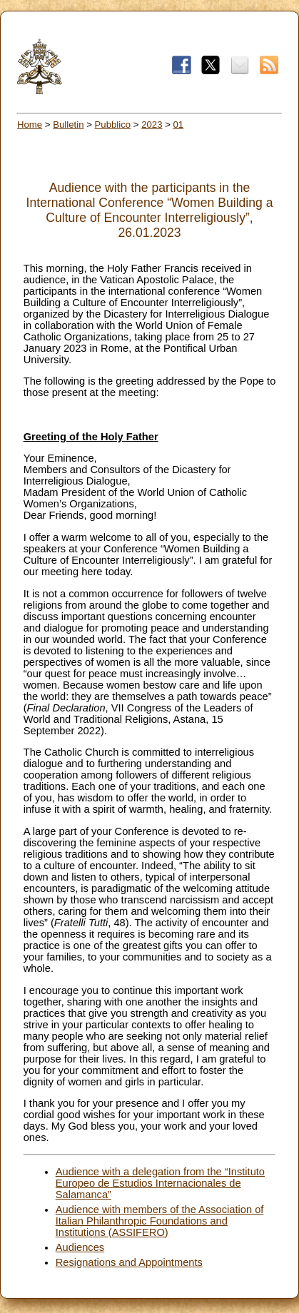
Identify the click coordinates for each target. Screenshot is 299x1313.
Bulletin (68, 124)
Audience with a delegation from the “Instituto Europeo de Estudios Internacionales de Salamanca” (160, 1183)
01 (178, 124)
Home (29, 124)
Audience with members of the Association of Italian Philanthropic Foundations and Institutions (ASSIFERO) (160, 1221)
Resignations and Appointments (129, 1262)
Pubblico (113, 124)
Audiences (80, 1247)
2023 (151, 124)
